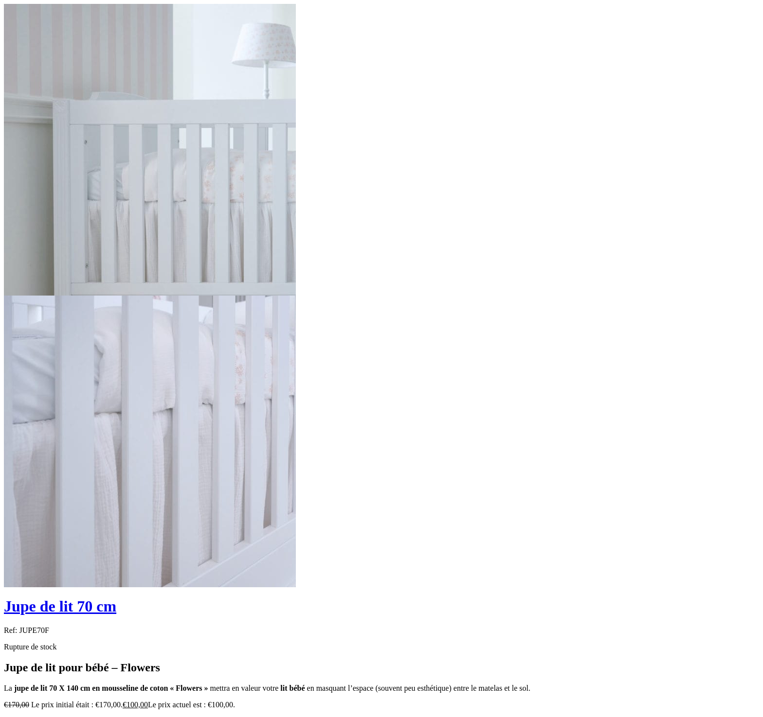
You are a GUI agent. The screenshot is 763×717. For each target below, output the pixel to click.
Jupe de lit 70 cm (60, 606)
